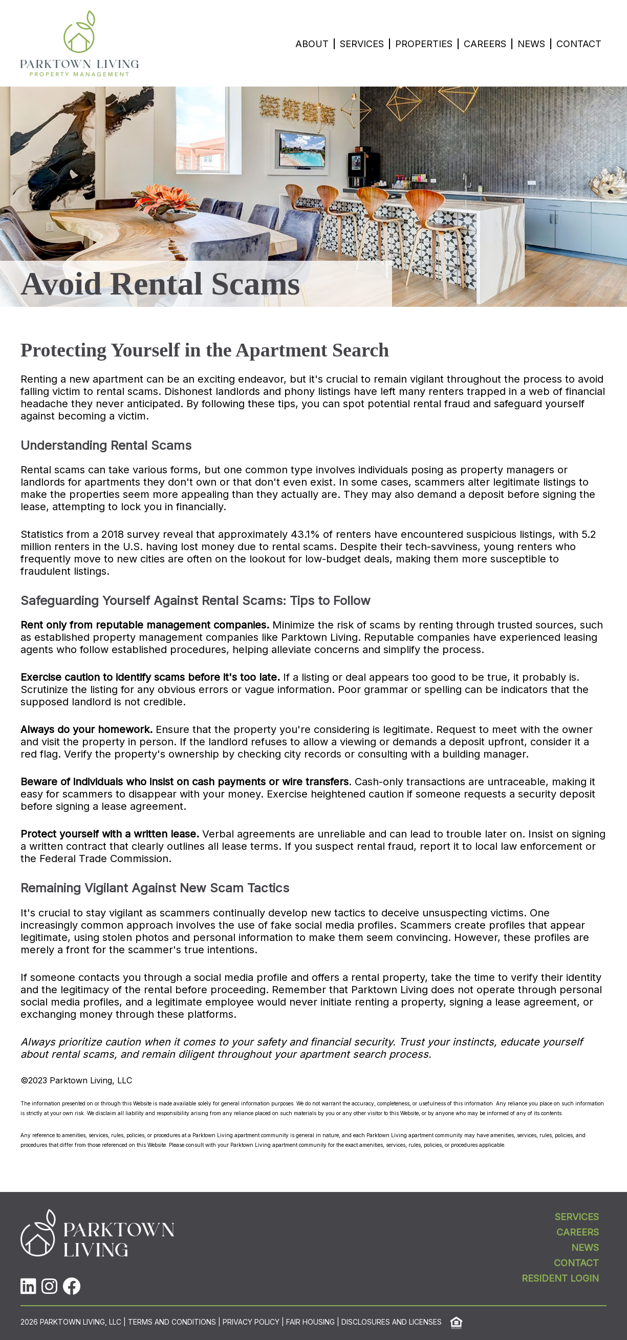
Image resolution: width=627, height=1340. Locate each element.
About (312, 43)
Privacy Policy (251, 1322)
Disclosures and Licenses (391, 1322)
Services (362, 43)
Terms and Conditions (172, 1322)
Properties (423, 43)
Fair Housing (310, 1322)
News (531, 43)
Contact (578, 43)
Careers (485, 43)
